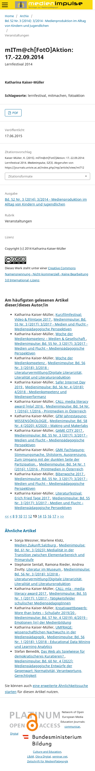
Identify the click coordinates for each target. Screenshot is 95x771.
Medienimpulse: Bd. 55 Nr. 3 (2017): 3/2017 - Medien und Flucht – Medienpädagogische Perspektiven (51, 324)
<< (7, 516)
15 (45, 516)
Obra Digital (43, 756)
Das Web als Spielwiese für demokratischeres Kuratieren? (50, 653)
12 (30, 516)
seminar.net (59, 756)
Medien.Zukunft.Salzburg (36, 545)
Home (9, 16)
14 (40, 516)
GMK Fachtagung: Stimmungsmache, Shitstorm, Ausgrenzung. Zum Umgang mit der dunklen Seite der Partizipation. (51, 457)
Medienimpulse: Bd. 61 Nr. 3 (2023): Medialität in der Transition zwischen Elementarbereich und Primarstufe (50, 552)
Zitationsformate (20, 176)
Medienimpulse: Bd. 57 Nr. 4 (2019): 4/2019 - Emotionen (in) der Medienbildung (51, 620)
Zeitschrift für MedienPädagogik (47, 761)
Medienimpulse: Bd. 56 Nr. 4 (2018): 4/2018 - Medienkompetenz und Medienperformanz (49, 392)
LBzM (30, 756)
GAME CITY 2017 (69, 430)
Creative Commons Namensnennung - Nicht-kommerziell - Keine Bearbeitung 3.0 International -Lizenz (46, 274)
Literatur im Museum (44, 569)
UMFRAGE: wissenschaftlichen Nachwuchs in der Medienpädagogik (45, 632)
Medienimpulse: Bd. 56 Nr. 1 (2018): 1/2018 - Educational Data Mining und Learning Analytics (52, 642)
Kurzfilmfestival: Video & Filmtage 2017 (48, 317)
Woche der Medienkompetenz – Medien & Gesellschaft (50, 336)
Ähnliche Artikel (20, 530)
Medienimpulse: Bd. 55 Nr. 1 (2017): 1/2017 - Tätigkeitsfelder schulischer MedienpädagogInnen (51, 598)
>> (62, 516)
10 (20, 516)
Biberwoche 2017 (69, 474)
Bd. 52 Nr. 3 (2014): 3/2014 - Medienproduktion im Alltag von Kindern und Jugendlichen (45, 23)
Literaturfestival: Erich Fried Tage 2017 (48, 495)
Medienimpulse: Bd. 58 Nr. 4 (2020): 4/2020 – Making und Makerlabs (51, 423)
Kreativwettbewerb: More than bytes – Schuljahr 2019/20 (51, 610)
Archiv (24, 16)
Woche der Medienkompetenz (44, 360)
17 (54, 516)
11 (25, 516)
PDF (15, 113)
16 (49, 516)
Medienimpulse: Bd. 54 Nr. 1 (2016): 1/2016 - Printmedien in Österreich (52, 408)
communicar (72, 726)
